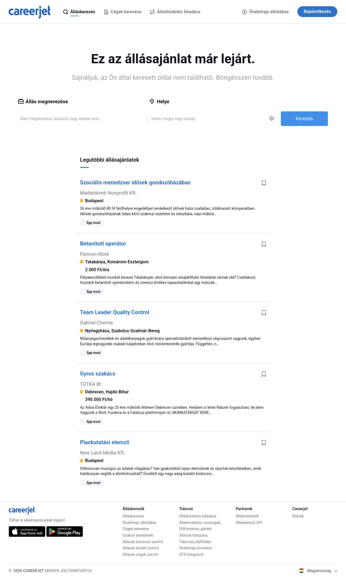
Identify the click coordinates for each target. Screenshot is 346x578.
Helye (159, 101)
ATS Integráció (191, 554)
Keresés (304, 118)
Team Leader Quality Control (114, 312)
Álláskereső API (249, 522)
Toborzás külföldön (195, 542)
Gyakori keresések (137, 535)
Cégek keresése (135, 529)
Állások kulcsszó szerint (142, 542)
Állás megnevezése (43, 101)
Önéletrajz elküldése (265, 11)
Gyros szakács (97, 373)
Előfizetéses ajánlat (195, 529)
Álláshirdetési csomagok (200, 522)
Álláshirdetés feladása (198, 516)
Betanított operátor (103, 243)
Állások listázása (193, 535)
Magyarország (318, 571)
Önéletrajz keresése (195, 548)
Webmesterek (247, 516)
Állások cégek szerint (140, 554)
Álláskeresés (133, 516)
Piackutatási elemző (104, 442)
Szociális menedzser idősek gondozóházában (135, 182)
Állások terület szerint (140, 548)
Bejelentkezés (317, 11)
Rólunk (298, 516)
